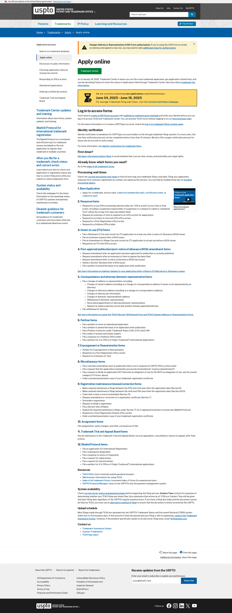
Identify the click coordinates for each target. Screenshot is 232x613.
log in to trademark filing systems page (164, 124)
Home (39, 32)
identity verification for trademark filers (121, 146)
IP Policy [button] (83, 23)
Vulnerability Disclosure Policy (90, 578)
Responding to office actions (53, 79)
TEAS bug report (90, 535)
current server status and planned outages (105, 493)
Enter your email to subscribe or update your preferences (158, 576)
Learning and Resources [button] (111, 23)
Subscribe (189, 580)
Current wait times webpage (163, 102)
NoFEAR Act (82, 589)
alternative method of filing (123, 502)
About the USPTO (43, 570)
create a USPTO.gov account (105, 115)
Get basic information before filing (94, 156)
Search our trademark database (54, 51)
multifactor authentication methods (141, 115)
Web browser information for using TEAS (102, 477)
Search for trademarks (89, 570)
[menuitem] (43, 24)
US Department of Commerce (51, 578)
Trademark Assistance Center (97, 528)
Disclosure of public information (54, 64)
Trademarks (53, 32)
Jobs (168, 8)
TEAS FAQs (88, 474)
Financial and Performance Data (52, 593)
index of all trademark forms (100, 166)
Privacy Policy (43, 585)
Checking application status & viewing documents (53, 71)
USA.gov (80, 593)
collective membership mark (131, 193)
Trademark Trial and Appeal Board (52, 99)
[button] (168, 553)
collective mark (90, 196)
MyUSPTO (190, 8)
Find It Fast (186, 24)
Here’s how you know (63, 2)
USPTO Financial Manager (95, 483)
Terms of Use (43, 589)
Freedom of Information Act (89, 582)
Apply (68, 32)
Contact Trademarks (92, 531)
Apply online (46, 57)
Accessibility (43, 582)
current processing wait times (102, 177)
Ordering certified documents (53, 92)
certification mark (154, 193)
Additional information (170, 557)
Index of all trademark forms (96, 480)
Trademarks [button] (63, 23)
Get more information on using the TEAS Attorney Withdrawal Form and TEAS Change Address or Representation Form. (136, 314)
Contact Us (178, 8)
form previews (179, 119)
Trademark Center (90, 71)
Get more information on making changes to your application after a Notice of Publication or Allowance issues (131, 271)
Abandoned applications (50, 85)
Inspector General (85, 585)
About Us (159, 8)
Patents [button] (43, 23)
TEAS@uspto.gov (178, 519)
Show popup (188, 199)
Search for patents (65, 570)
